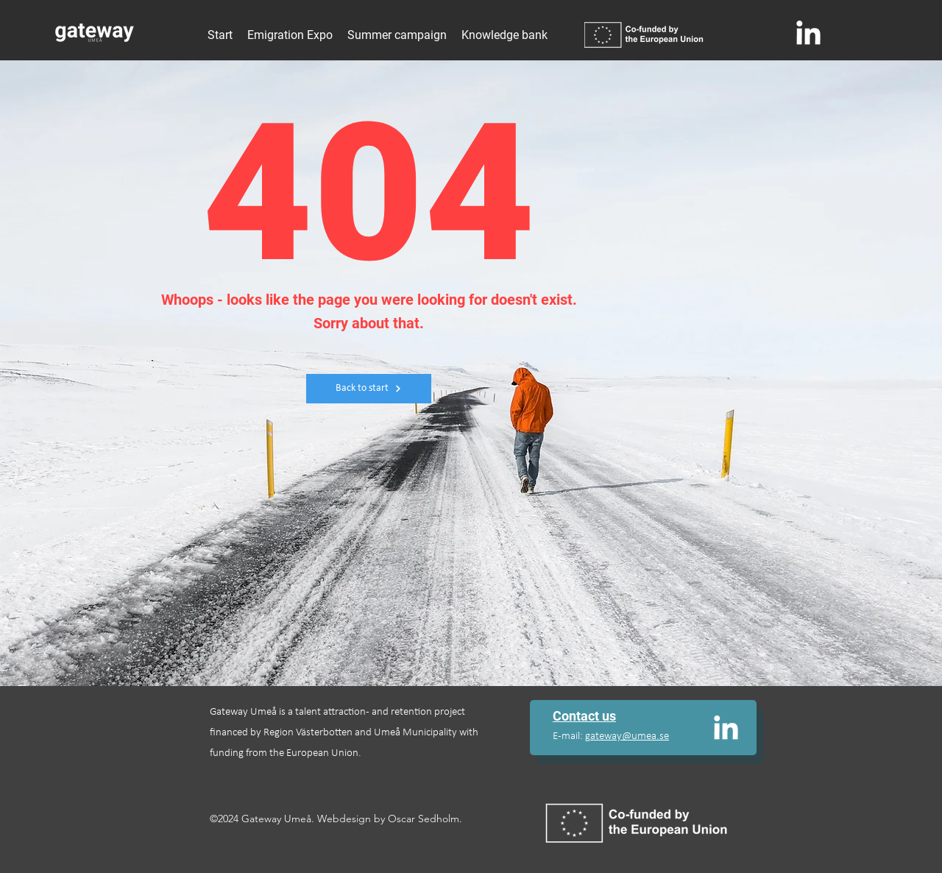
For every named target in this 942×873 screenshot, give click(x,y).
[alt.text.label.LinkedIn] (808, 32)
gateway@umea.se (627, 736)
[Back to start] (368, 388)
